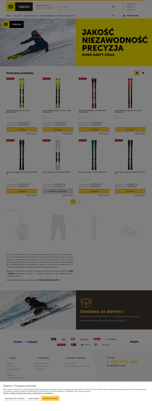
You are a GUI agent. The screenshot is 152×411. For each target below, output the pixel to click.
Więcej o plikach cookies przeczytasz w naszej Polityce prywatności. (28, 393)
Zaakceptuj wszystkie (50, 398)
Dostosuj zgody (33, 398)
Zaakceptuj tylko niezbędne (14, 398)
